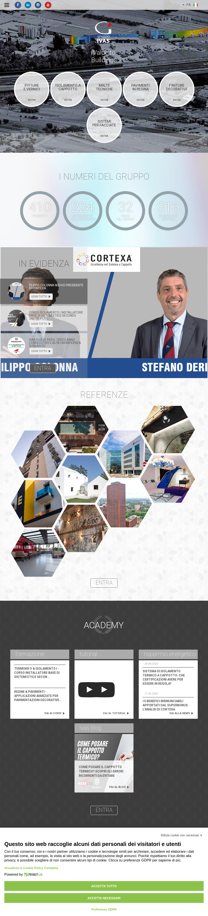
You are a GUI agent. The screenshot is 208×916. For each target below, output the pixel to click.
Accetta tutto (104, 886)
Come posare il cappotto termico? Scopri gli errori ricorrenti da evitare (101, 771)
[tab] (43, 291)
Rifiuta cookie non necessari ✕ (182, 835)
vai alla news (181, 713)
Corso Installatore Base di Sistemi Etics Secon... (37, 673)
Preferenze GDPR (104, 909)
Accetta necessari (104, 898)
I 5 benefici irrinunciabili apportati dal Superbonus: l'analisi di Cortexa (166, 705)
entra (42, 368)
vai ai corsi (54, 713)
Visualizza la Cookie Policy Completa (31, 868)
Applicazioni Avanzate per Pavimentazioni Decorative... (38, 696)
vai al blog (119, 787)
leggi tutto (41, 296)
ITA (190, 5)
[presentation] (16, 291)
